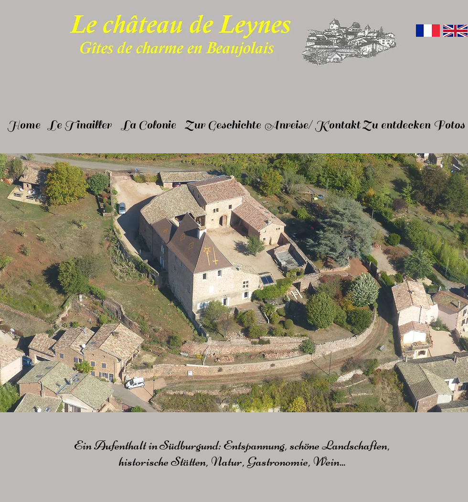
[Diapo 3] (235, 401)
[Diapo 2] (227, 401)
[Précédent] (7, 283)
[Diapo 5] (251, 401)
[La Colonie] (148, 125)
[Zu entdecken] (396, 125)
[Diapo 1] (218, 401)
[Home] (23, 125)
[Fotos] (449, 125)
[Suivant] (461, 283)
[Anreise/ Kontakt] (312, 125)
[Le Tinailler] (79, 125)
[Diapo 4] (243, 401)
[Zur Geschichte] (222, 125)
